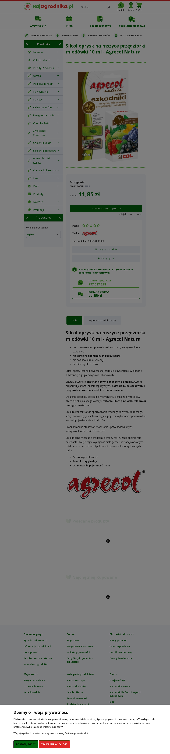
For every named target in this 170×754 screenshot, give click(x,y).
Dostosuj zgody (26, 744)
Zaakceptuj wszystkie (54, 744)
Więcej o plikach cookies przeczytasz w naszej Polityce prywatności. (50, 733)
